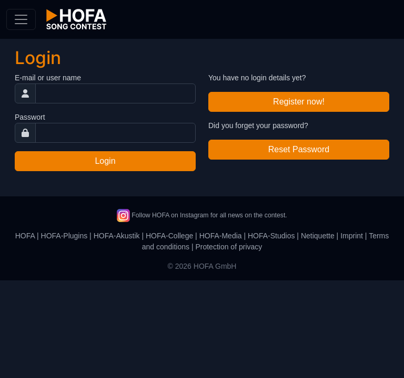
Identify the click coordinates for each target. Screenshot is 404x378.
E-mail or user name (48, 78)
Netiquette (318, 236)
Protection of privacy (228, 247)
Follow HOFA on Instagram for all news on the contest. (202, 215)
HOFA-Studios (271, 236)
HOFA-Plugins (64, 236)
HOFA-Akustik (117, 236)
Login (105, 160)
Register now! (299, 101)
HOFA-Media (220, 236)
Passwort (30, 117)
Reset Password (299, 149)
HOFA (25, 236)
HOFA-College (169, 236)
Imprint (351, 236)
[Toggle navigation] (21, 19)
